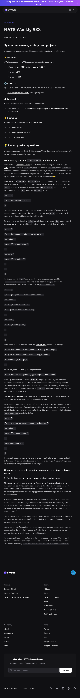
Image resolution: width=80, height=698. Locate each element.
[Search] (73, 9)
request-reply (41, 345)
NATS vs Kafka (50, 610)
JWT (6, 168)
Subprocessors (50, 641)
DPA (46, 637)
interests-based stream (30, 478)
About (6, 629)
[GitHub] (74, 688)
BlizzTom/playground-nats (18, 93)
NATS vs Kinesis (50, 614)
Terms (46, 629)
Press (6, 646)
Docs (46, 593)
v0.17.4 (18, 72)
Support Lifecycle (51, 646)
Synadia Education (51, 597)
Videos (47, 589)
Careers (7, 641)
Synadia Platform (11, 593)
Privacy (47, 633)
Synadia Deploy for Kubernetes (16, 597)
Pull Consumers (14, 137)
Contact (7, 637)
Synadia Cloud (10, 589)
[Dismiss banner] (77, 2)
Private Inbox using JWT (17, 132)
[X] (51, 688)
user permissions (23, 165)
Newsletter (48, 606)
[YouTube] (57, 688)
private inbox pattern (16, 396)
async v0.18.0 (19, 67)
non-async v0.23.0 (37, 67)
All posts (9, 22)
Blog (46, 601)
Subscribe (65, 670)
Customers (8, 633)
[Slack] (69, 688)
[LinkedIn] (63, 688)
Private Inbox (13, 127)
